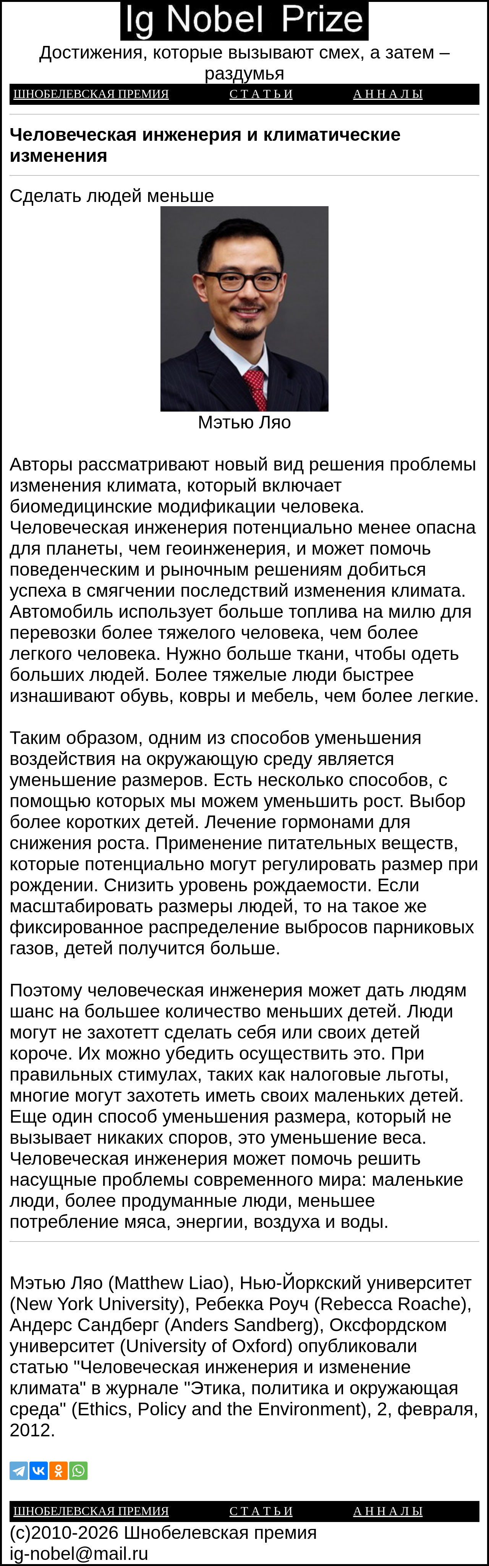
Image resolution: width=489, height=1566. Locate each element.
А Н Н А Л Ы (388, 94)
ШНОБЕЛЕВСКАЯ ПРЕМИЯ (91, 94)
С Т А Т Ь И (261, 94)
